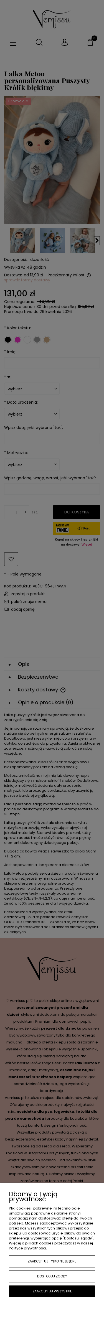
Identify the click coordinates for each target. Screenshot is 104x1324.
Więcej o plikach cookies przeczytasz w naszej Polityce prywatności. (51, 1246)
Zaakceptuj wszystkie (52, 1291)
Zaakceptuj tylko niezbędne (52, 1261)
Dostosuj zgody (52, 1276)
